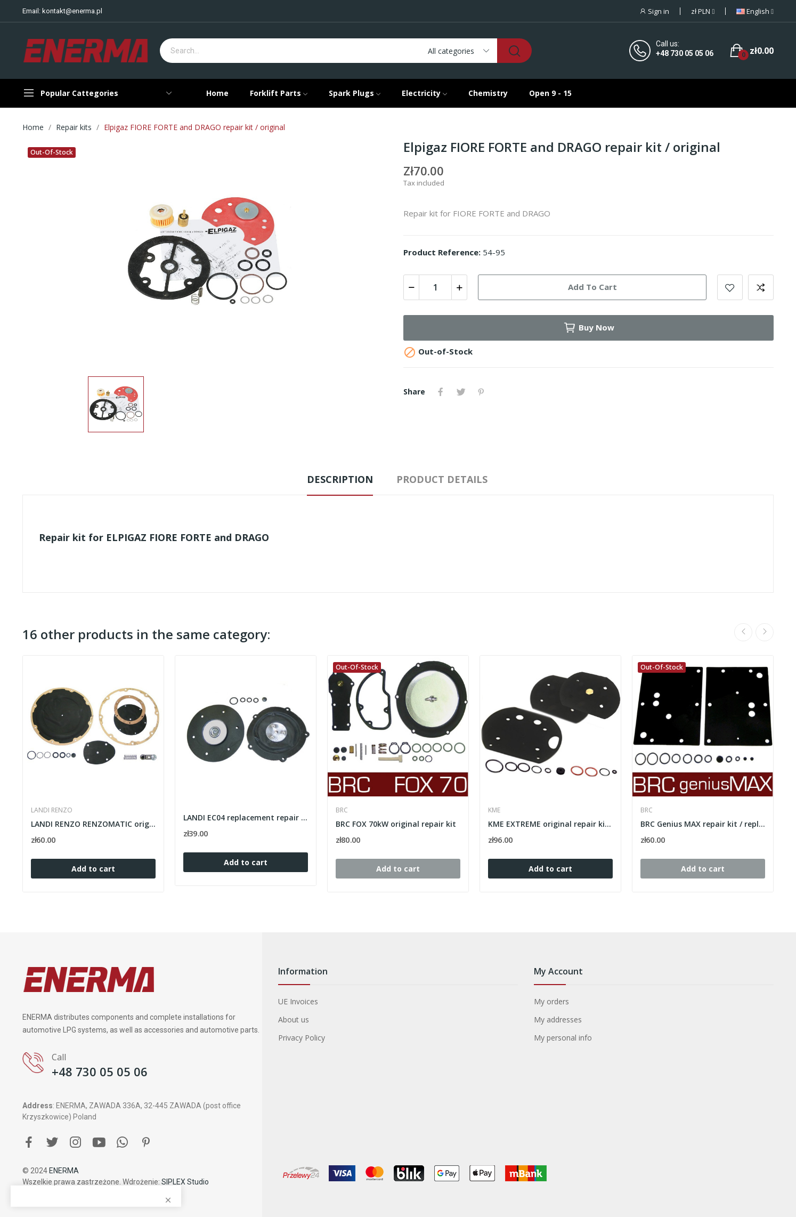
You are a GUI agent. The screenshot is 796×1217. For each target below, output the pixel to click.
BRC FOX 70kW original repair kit (396, 824)
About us (293, 1019)
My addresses (558, 1019)
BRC (342, 810)
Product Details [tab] (442, 479)
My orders (551, 1001)
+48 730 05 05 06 (684, 53)
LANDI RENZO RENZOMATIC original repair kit (93, 824)
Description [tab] (340, 479)
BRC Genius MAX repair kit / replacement (702, 824)
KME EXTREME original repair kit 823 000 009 (550, 824)
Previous (743, 632)
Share (441, 392)
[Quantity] (435, 287)
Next (765, 632)
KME (494, 810)
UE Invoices (298, 1001)
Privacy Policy (301, 1038)
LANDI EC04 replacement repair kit (245, 817)
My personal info (563, 1038)
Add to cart (592, 286)
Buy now (588, 327)
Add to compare (761, 287)
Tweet (461, 392)
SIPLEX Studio (185, 1182)
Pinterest (481, 392)
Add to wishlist (730, 287)
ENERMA (64, 1170)
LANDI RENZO (51, 810)
